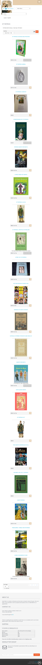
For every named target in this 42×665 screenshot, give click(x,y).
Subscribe (36, 654)
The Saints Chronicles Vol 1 (21, 445)
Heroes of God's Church (21, 309)
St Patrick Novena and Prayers (21, 36)
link (13, 614)
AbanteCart (37, 661)
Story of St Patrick (21, 257)
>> (36, 585)
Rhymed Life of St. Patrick (21, 472)
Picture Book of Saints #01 (21, 283)
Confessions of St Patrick (20, 119)
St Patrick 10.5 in (21, 202)
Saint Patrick (21, 500)
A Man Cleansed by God (20, 555)
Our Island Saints (21, 389)
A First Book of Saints (21, 174)
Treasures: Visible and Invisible (21, 527)
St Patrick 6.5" (21, 417)
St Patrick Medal (21, 64)
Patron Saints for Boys (21, 147)
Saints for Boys (21, 362)
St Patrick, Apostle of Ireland (21, 229)
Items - (8, 8)
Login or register (7, 17)
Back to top (39, 663)
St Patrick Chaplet (21, 91)
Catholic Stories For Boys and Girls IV (21, 336)
